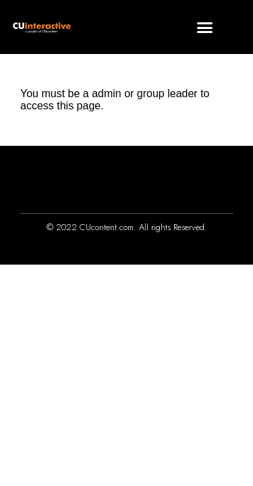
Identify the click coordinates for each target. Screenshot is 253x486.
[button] (205, 27)
